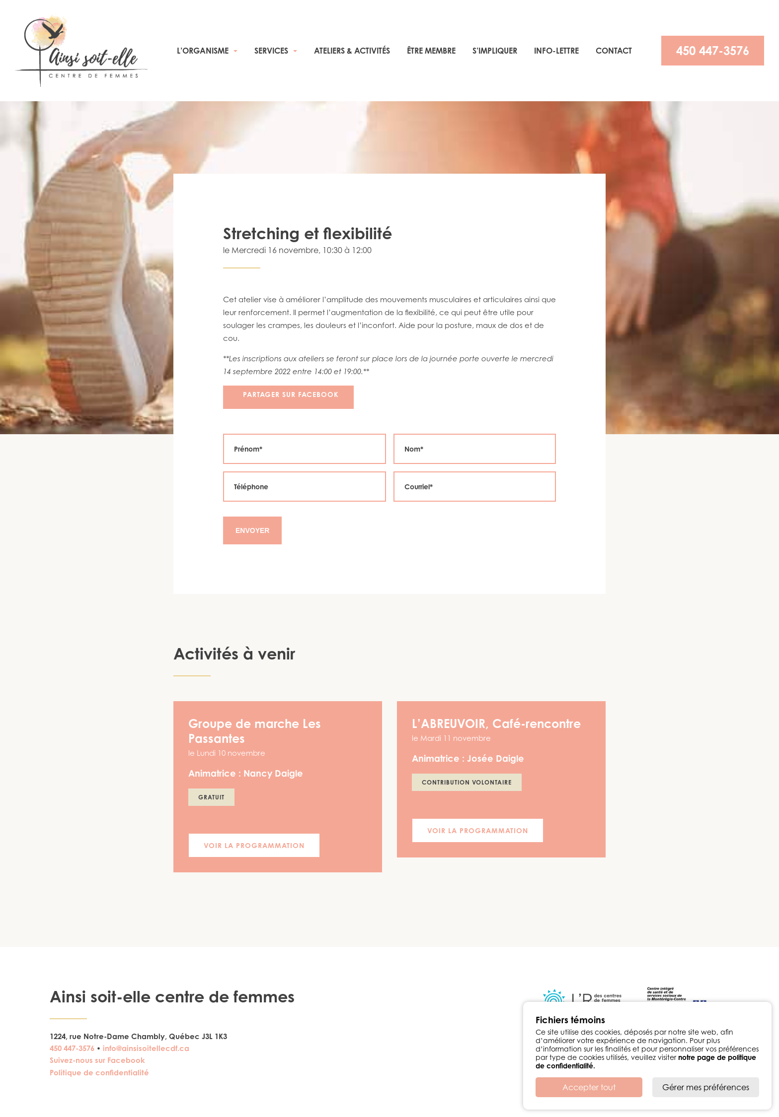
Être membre (431, 51)
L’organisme (203, 51)
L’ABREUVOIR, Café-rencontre (496, 723)
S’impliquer (494, 51)
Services (271, 51)
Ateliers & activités (352, 51)
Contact (614, 51)
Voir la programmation (254, 845)
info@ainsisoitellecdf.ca (146, 1048)
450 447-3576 (712, 50)
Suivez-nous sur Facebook (97, 1060)
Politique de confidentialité (99, 1072)
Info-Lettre (556, 51)
